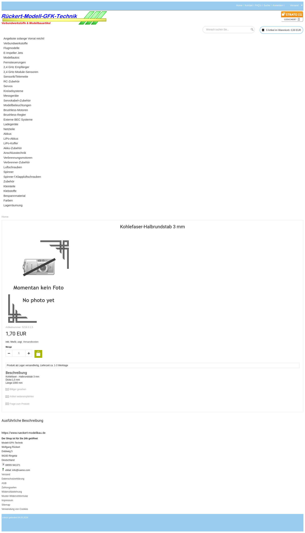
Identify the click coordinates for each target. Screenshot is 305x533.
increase (28, 353)
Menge (9, 347)
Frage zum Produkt (19, 404)
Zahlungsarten (9, 487)
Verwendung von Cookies (15, 509)
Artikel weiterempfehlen (22, 396)
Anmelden (278, 5)
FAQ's (258, 5)
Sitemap (6, 504)
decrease (9, 353)
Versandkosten (30, 341)
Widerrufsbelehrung (12, 491)
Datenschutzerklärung (13, 478)
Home (239, 5)
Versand (6, 474)
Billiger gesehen (18, 389)
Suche (267, 5)
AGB (4, 483)
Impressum (7, 500)
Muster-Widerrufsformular (15, 496)
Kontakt (249, 5)
